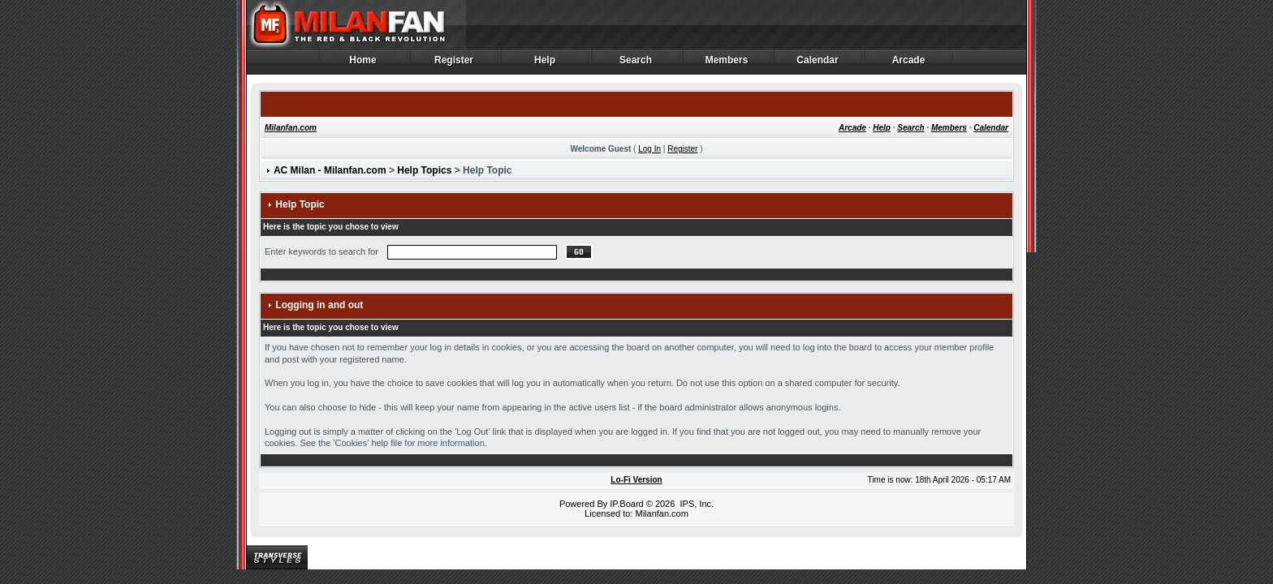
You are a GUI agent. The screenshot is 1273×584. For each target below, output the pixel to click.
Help (545, 64)
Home (363, 64)
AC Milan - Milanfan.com (330, 170)
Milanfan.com (291, 127)
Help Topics (424, 170)
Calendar (818, 64)
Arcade (909, 64)
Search (636, 64)
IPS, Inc (695, 504)
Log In (649, 148)
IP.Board (626, 504)
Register (454, 64)
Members (727, 64)
